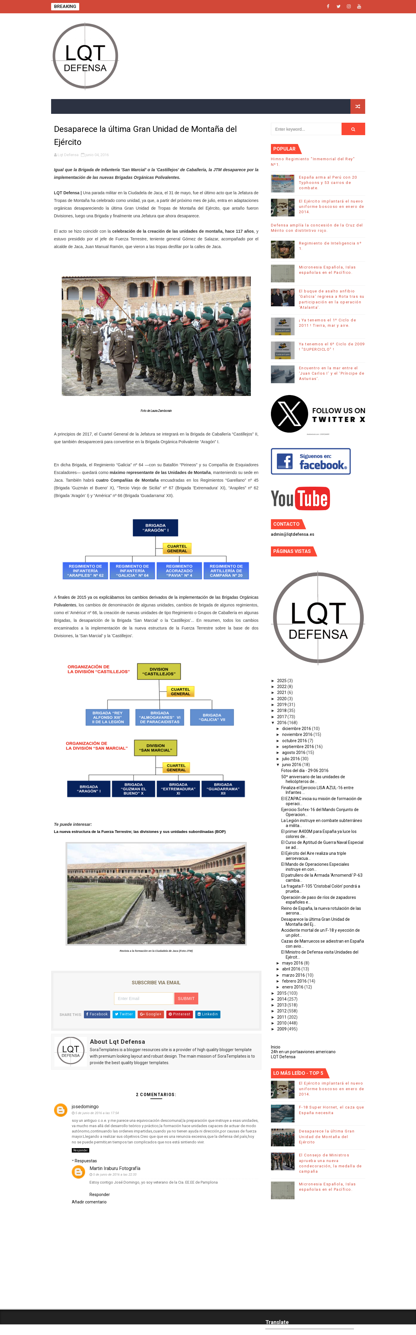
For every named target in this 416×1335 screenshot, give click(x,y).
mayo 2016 (293, 963)
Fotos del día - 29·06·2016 (305, 770)
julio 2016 (291, 758)
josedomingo (85, 1106)
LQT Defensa (283, 1056)
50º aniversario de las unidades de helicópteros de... (313, 779)
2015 (282, 993)
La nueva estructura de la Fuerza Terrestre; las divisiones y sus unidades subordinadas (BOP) (140, 831)
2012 (282, 1011)
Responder (80, 1150)
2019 (282, 704)
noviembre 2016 (297, 734)
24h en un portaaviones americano (303, 1051)
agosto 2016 (294, 752)
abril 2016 (291, 969)
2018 (282, 710)
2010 (282, 1023)
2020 (282, 698)
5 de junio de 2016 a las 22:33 (114, 1175)
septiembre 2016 (298, 746)
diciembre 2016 (297, 728)
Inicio (275, 1047)
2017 (282, 716)
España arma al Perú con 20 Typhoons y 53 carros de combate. (328, 182)
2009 (282, 1029)
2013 (282, 1005)
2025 (282, 680)
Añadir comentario (89, 1202)
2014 (282, 999)
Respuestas (86, 1160)
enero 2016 (293, 987)
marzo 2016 (294, 975)
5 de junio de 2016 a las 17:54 (97, 1113)
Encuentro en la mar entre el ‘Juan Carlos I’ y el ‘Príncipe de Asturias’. (332, 373)
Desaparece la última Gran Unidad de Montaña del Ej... (315, 922)
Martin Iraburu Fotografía (115, 1168)
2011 (282, 1017)
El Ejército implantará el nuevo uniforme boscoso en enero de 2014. (331, 206)
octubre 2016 (295, 740)
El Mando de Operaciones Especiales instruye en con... (315, 867)
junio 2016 (292, 764)
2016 (282, 722)
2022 (282, 686)
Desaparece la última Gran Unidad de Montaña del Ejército (327, 1136)
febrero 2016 (295, 981)
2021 (282, 692)
